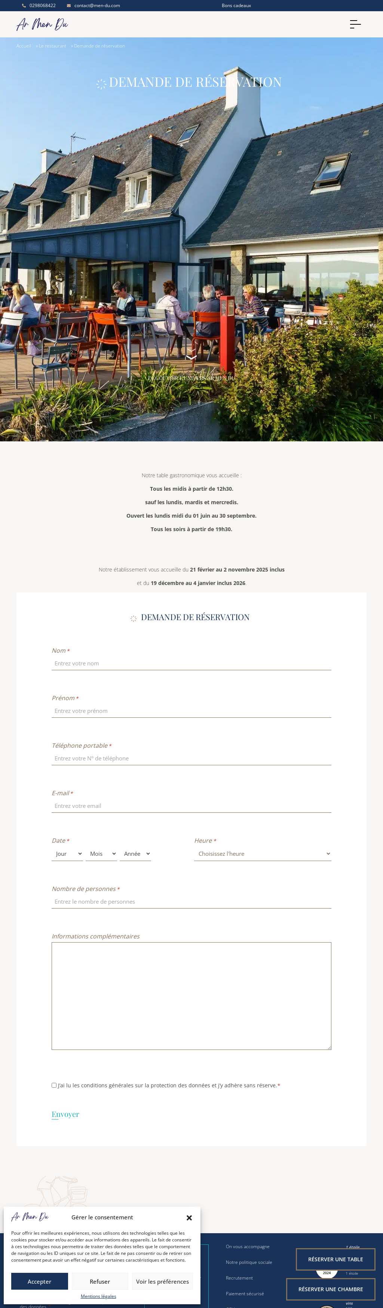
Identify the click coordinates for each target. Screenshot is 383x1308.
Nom (60, 650)
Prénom (65, 698)
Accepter (39, 1281)
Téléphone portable (81, 745)
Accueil (23, 46)
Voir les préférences (162, 1281)
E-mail (62, 793)
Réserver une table (335, 1259)
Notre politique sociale (249, 1262)
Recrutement (239, 1278)
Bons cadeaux (236, 5)
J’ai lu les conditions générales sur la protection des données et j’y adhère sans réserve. (169, 1085)
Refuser (100, 1281)
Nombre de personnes (85, 889)
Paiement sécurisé (245, 1294)
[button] (189, 1217)
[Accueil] (56, 24)
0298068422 (39, 5)
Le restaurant (52, 46)
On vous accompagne (248, 1246)
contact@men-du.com (93, 5)
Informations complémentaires (96, 936)
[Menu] (357, 24)
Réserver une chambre (330, 1289)
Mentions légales (98, 1296)
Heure (204, 840)
